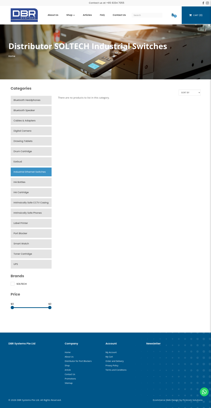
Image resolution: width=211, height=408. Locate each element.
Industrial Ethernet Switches (30, 172)
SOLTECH (19, 283)
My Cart (109, 356)
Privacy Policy (112, 365)
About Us (69, 356)
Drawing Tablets (23, 141)
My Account (111, 352)
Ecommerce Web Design (166, 399)
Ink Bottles (19, 182)
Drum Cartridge (23, 151)
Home (11, 56)
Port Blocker (20, 233)
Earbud (18, 161)
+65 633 (111, 3)
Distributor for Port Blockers (78, 361)
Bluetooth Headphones (27, 100)
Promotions (70, 378)
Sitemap (69, 383)
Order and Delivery (115, 361)
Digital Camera (22, 131)
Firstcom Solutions (193, 399)
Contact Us (70, 374)
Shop (67, 365)
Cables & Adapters (25, 120)
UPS (16, 264)
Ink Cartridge (21, 192)
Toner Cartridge (23, 254)
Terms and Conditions (116, 369)
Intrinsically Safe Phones (28, 213)
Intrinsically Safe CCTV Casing (31, 202)
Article (68, 369)
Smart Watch (21, 243)
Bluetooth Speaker (24, 110)
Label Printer (21, 223)
